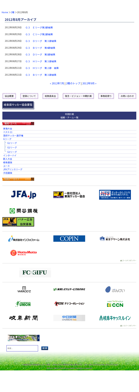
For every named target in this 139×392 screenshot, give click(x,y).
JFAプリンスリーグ (12, 169)
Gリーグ (7, 139)
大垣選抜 (7, 172)
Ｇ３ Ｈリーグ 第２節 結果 (42, 68)
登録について (29, 96)
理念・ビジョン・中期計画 (78, 96)
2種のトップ (73, 83)
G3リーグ (12, 151)
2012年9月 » (89, 83)
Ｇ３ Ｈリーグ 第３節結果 (40, 61)
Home (5, 12)
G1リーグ (12, 143)
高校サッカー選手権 (13, 135)
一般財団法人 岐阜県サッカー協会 (55, 5)
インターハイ (10, 155)
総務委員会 (50, 96)
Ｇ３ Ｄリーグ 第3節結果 (40, 54)
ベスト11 (7, 132)
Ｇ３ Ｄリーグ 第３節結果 (40, 41)
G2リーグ (12, 147)
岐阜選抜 (7, 162)
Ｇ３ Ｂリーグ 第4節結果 (40, 47)
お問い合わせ (127, 96)
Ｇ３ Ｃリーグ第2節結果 (39, 34)
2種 (12, 12)
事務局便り (106, 96)
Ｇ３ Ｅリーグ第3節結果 (39, 27)
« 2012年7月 (57, 83)
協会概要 (9, 96)
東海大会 (7, 128)
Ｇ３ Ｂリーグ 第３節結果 (40, 74)
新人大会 (7, 158)
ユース (6, 165)
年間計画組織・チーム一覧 (69, 115)
